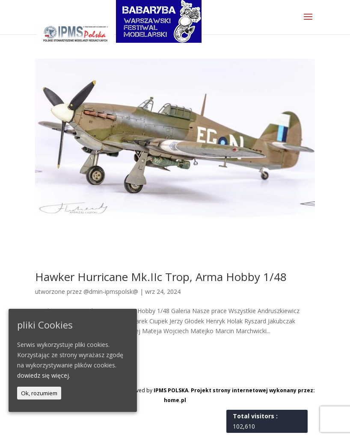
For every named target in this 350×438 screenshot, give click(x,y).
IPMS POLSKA (171, 390)
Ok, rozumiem (39, 393)
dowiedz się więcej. (43, 375)
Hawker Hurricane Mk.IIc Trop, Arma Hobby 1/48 (161, 276)
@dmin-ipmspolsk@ (110, 291)
